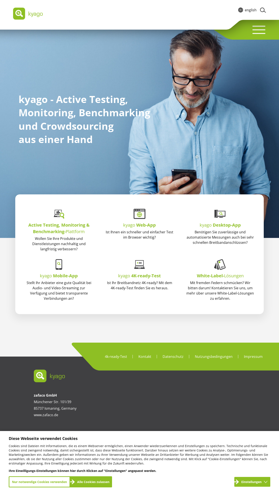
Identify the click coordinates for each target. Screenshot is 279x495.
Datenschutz (173, 356)
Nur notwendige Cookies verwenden (39, 482)
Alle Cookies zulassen (93, 482)
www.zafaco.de (46, 414)
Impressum (253, 356)
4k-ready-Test (116, 356)
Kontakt (144, 356)
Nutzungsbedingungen (214, 356)
